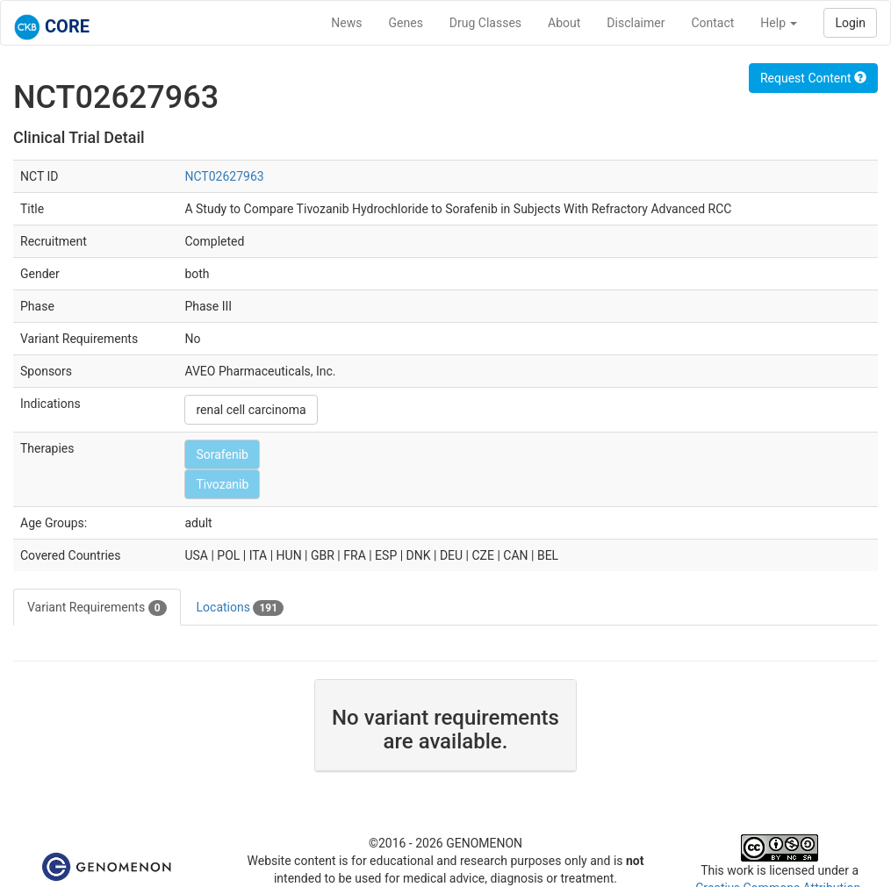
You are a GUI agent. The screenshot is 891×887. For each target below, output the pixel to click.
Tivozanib (222, 484)
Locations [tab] (240, 608)
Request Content (813, 78)
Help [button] (778, 23)
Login (850, 23)
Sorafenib (222, 454)
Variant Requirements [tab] (97, 608)
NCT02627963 (223, 176)
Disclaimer (636, 23)
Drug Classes (485, 23)
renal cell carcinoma (250, 410)
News (346, 23)
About (564, 23)
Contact (712, 23)
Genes (406, 23)
